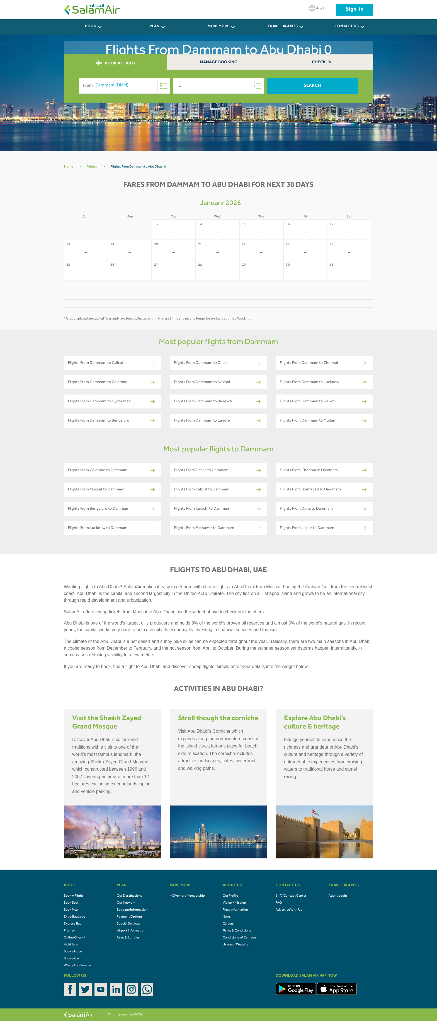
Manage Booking (218, 63)
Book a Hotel (73, 952)
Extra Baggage (74, 917)
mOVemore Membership (187, 896)
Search (312, 86)
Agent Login (338, 896)
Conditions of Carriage (239, 938)
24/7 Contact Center (291, 896)
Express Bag (73, 924)
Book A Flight (73, 896)
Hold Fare (70, 945)
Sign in (354, 10)
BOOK (90, 27)
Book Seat (71, 903)
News (227, 917)
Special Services (128, 924)
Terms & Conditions (237, 931)
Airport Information (131, 931)
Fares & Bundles (128, 938)
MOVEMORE (218, 27)
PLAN (154, 27)
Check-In (322, 63)
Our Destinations (129, 896)
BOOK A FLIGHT (115, 63)
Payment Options (130, 917)
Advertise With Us (289, 910)
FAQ (279, 903)
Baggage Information (132, 910)
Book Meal (71, 910)
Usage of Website (235, 945)
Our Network (126, 903)
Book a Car (71, 958)
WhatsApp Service (77, 965)
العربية (317, 8)
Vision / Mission (234, 903)
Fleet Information (235, 910)
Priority (69, 931)
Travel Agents (283, 27)
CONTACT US (346, 27)
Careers (228, 924)
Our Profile (230, 896)
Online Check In (75, 938)
